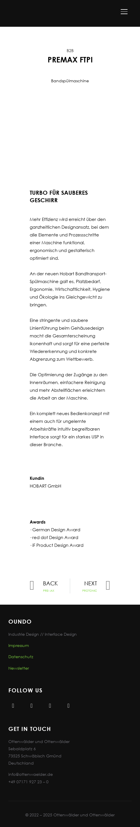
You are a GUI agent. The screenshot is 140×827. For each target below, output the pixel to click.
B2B (70, 50)
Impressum (18, 645)
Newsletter (18, 668)
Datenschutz (20, 656)
